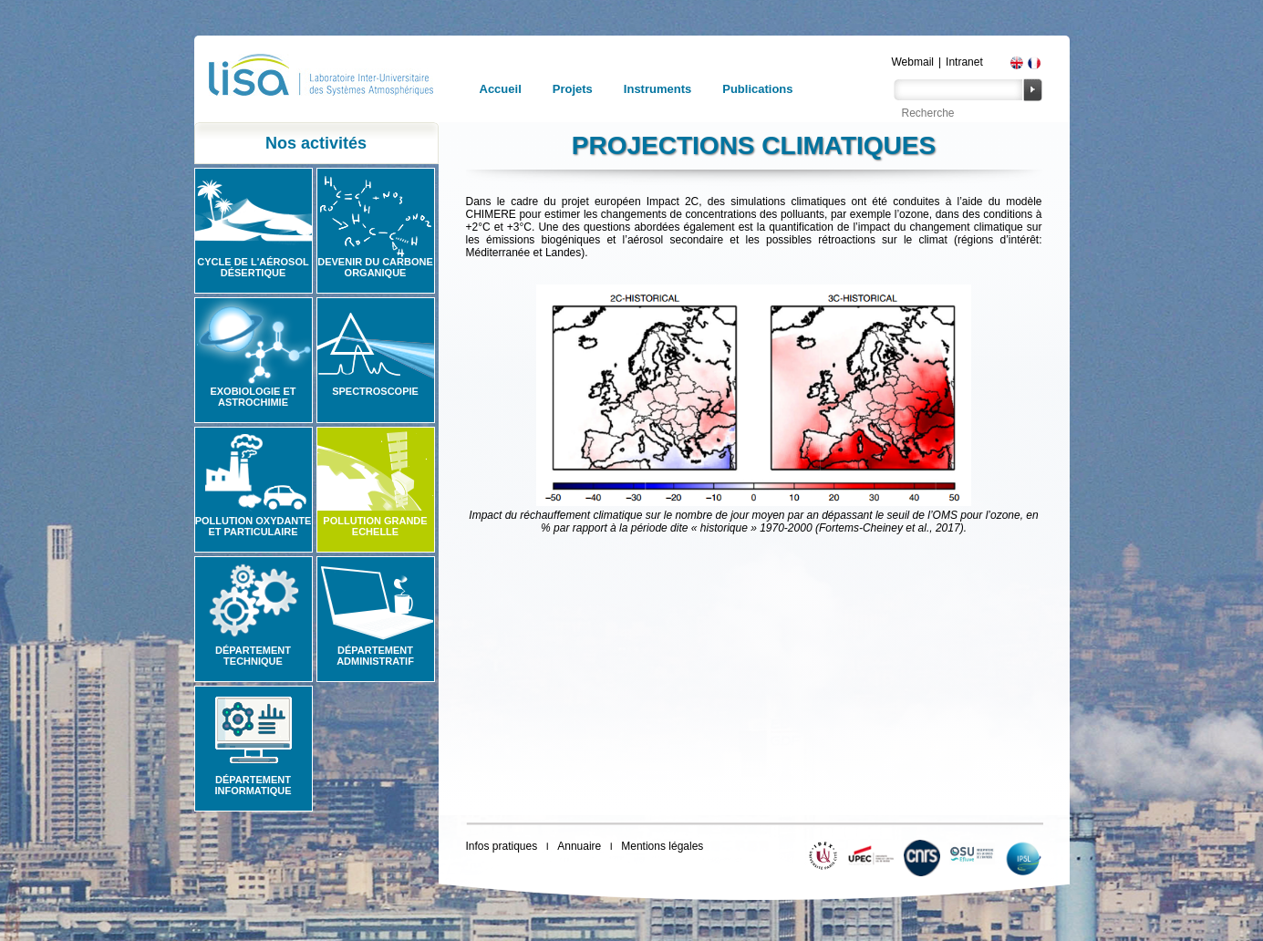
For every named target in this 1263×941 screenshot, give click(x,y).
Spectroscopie (375, 391)
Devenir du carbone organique (375, 267)
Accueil (501, 89)
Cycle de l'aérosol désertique (252, 267)
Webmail (913, 62)
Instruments (657, 89)
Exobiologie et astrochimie (252, 397)
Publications (757, 89)
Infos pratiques (502, 846)
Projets (573, 89)
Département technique (253, 656)
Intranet (964, 62)
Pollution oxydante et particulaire (253, 526)
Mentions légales (662, 846)
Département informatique (252, 785)
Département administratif (375, 656)
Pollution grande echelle (375, 526)
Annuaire (579, 846)
